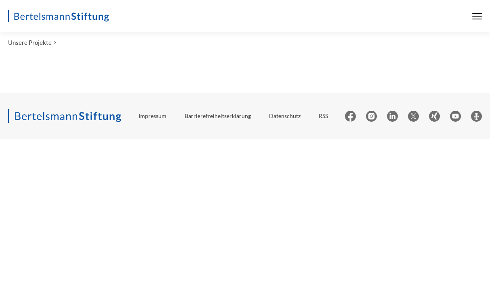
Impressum (152, 116)
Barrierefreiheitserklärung (218, 116)
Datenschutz (285, 116)
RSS (323, 116)
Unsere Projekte (30, 43)
